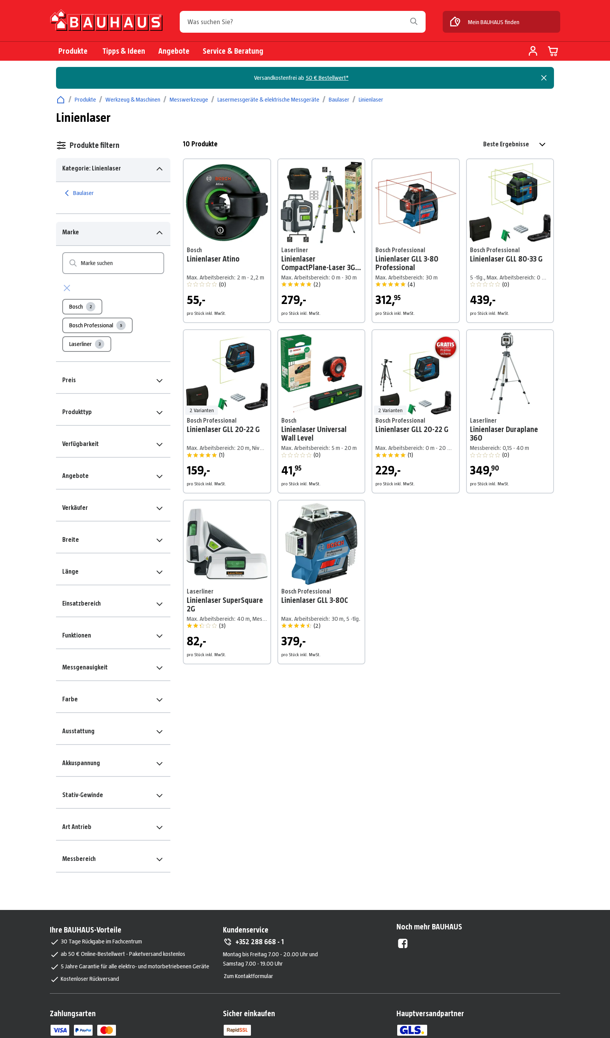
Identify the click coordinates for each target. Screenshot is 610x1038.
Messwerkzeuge (189, 99)
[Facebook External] (402, 943)
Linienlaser (371, 99)
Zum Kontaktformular (248, 976)
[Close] (544, 78)
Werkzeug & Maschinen (132, 99)
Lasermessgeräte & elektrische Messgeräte (268, 99)
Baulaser (339, 99)
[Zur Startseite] (106, 23)
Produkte (85, 99)
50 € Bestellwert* (327, 77)
